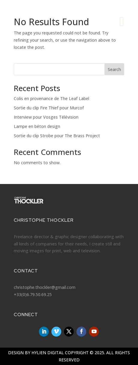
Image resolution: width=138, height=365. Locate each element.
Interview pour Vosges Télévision (46, 117)
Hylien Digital (47, 352)
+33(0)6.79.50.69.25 (33, 294)
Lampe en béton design (37, 126)
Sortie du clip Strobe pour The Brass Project (57, 135)
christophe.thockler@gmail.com (44, 287)
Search (114, 69)
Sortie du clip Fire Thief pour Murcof (49, 108)
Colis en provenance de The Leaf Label (51, 98)
